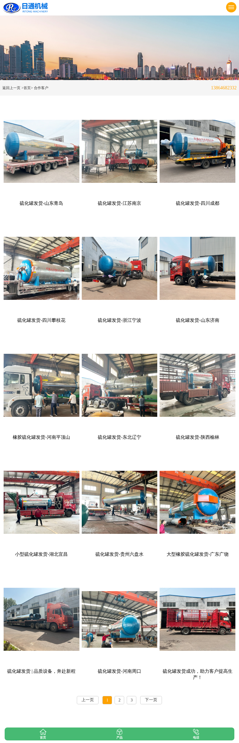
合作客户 (41, 88)
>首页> (27, 88)
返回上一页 (11, 88)
